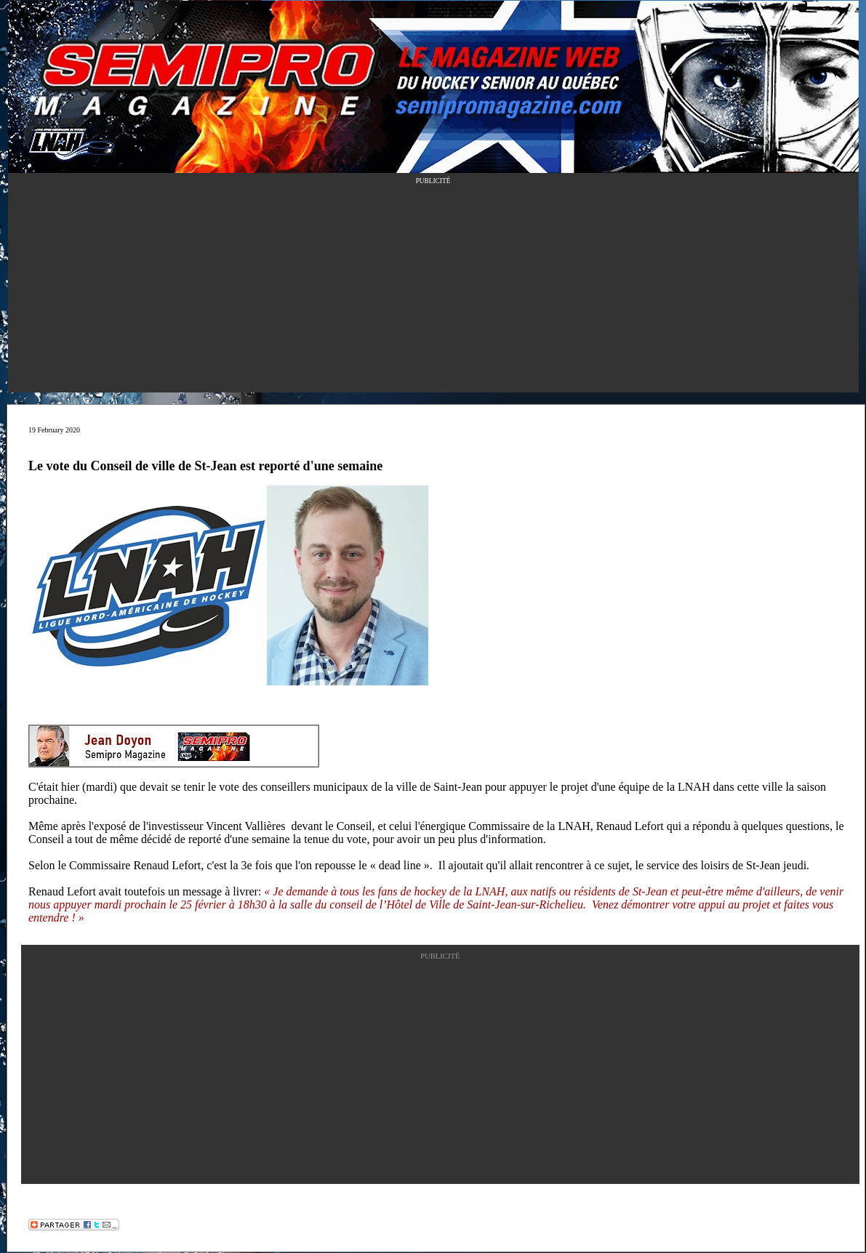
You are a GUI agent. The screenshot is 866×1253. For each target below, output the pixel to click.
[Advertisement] (433, 290)
